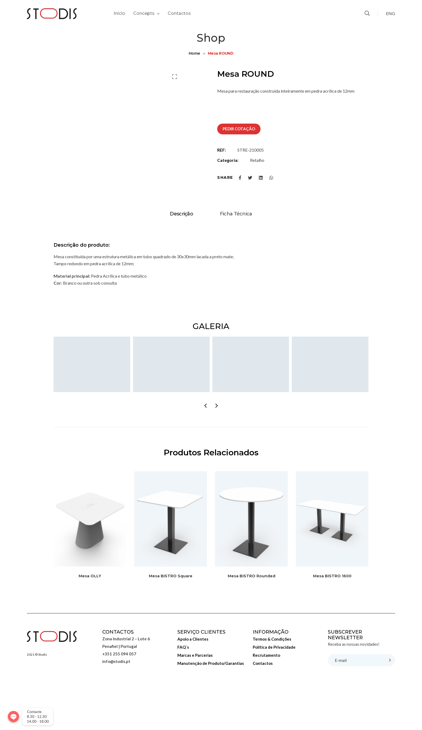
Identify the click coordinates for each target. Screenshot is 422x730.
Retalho (257, 160)
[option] (195, 82)
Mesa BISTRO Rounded (251, 622)
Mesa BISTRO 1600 (332, 622)
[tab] (181, 260)
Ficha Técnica (236, 260)
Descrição (181, 260)
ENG (390, 13)
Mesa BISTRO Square (170, 622)
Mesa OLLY (90, 622)
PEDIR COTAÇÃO (239, 128)
